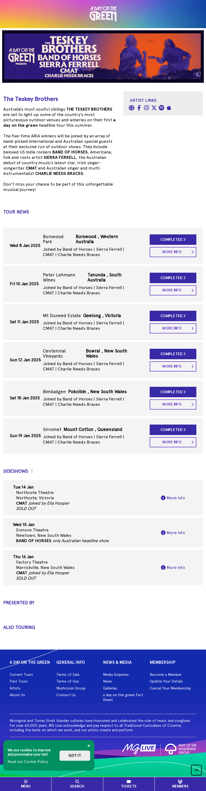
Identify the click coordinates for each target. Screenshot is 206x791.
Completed (173, 239)
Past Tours (19, 681)
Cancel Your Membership (170, 688)
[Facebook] (139, 108)
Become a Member (166, 674)
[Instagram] (146, 108)
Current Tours (21, 674)
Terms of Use (67, 681)
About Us (17, 695)
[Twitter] (154, 108)
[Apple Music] (169, 108)
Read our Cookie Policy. (28, 761)
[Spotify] (161, 108)
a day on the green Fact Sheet (123, 697)
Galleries (110, 688)
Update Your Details (166, 681)
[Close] (88, 745)
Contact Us (66, 695)
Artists (15, 688)
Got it (74, 755)
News (107, 681)
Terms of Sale (67, 674)
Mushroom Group (71, 688)
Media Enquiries (116, 674)
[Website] (131, 108)
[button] (196, 770)
